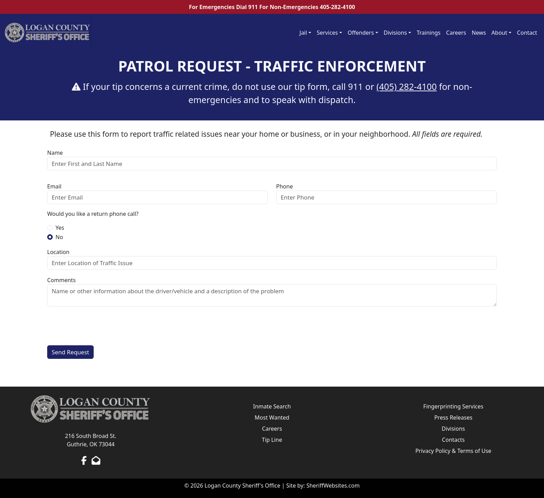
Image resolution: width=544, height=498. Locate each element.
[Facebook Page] (84, 460)
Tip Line (272, 440)
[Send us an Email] (96, 460)
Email (54, 186)
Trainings (429, 32)
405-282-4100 (337, 7)
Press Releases (453, 417)
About (499, 32)
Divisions (395, 32)
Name (55, 153)
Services (327, 32)
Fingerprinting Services (453, 406)
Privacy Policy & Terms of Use (453, 451)
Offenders (361, 32)
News (479, 32)
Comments (61, 280)
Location (58, 252)
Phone (284, 186)
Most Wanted (272, 417)
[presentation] (100, 325)
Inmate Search (272, 406)
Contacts (453, 440)
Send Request (70, 352)
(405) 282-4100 (406, 86)
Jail (303, 32)
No (59, 237)
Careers (456, 32)
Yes (60, 227)
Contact (527, 32)
